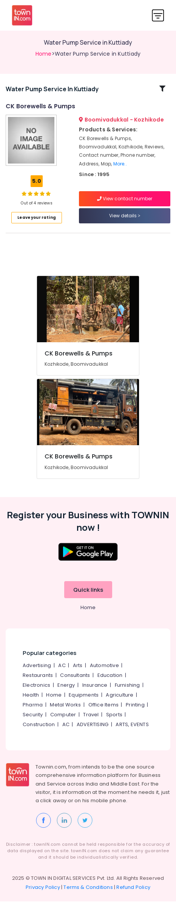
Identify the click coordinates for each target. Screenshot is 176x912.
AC (61, 676)
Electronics (36, 695)
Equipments (84, 705)
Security (33, 725)
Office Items (103, 715)
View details (124, 221)
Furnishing (127, 695)
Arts (78, 676)
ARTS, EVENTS (132, 735)
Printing (135, 715)
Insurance (95, 695)
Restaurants (38, 685)
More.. (120, 169)
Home (44, 54)
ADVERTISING (92, 735)
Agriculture (119, 705)
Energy (66, 695)
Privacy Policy (43, 897)
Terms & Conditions (88, 897)
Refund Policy (133, 897)
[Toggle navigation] (158, 15)
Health (31, 705)
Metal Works (65, 715)
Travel (91, 725)
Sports (114, 725)
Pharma (33, 715)
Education (110, 685)
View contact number (124, 204)
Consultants (75, 685)
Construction (39, 735)
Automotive (104, 676)
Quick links (88, 600)
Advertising (37, 676)
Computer (63, 725)
